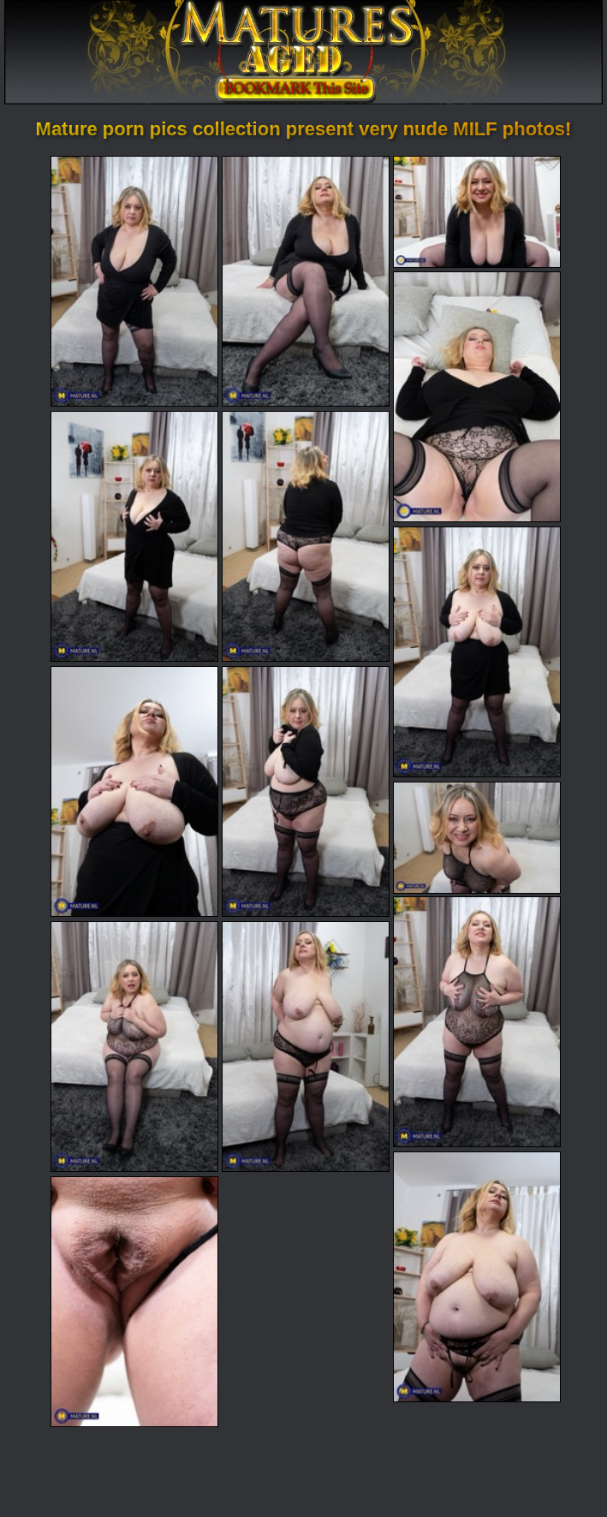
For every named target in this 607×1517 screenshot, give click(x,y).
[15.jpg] (134, 1301)
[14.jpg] (477, 1276)
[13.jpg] (306, 1046)
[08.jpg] (134, 791)
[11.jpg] (477, 1021)
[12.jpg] (134, 1046)
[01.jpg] (134, 281)
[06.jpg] (306, 536)
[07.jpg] (477, 651)
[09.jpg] (306, 791)
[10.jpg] (477, 838)
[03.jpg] (477, 212)
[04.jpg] (477, 396)
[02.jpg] (306, 281)
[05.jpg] (134, 536)
